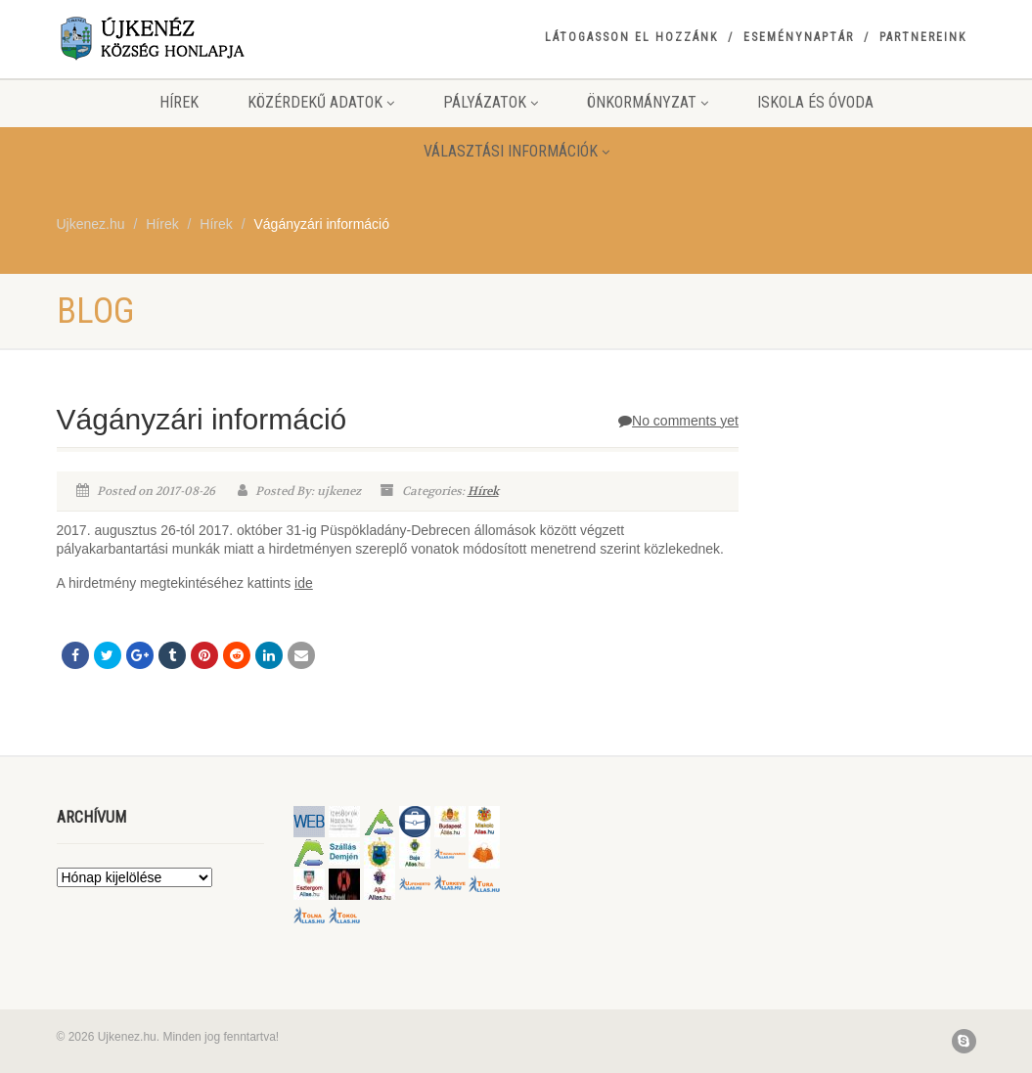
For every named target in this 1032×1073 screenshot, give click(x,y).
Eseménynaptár (798, 37)
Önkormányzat (647, 102)
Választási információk (516, 151)
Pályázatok (490, 102)
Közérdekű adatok (320, 102)
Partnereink (922, 37)
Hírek (179, 102)
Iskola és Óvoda (815, 102)
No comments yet (678, 420)
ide (303, 583)
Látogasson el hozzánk (631, 37)
